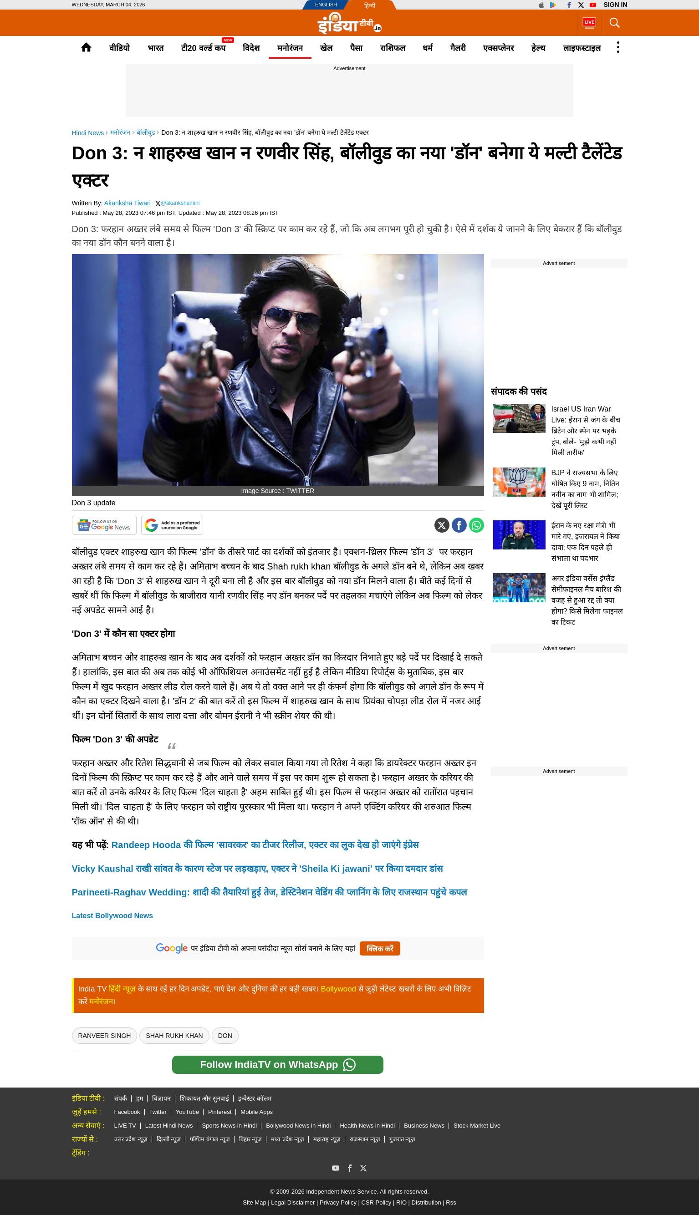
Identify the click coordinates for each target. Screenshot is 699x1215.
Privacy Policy (338, 1202)
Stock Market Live (477, 1125)
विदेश (251, 48)
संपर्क (120, 1098)
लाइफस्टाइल (582, 48)
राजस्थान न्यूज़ (365, 1139)
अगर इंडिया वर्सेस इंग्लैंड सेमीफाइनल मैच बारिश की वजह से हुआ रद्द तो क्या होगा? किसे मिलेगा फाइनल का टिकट (587, 600)
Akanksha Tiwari (127, 203)
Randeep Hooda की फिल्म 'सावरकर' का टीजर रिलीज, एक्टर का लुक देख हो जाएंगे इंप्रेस (265, 845)
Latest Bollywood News (112, 916)
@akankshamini (180, 203)
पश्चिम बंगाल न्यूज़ (210, 1139)
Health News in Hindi (367, 1125)
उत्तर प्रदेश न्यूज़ (131, 1139)
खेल (326, 48)
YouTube (187, 1111)
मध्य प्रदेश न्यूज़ (287, 1139)
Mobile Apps (256, 1111)
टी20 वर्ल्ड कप (203, 48)
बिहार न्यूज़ (250, 1139)
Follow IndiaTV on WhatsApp (277, 1064)
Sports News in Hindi (229, 1125)
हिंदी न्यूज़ (122, 989)
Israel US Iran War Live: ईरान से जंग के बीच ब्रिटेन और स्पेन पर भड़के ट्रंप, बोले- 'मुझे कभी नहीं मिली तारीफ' (585, 431)
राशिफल (392, 48)
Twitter (158, 1111)
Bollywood (339, 989)
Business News (424, 1125)
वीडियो (119, 48)
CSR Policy (377, 1202)
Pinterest (219, 1111)
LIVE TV (125, 1125)
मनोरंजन (290, 48)
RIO (401, 1202)
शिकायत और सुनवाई (205, 1098)
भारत (155, 48)
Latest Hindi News (169, 1125)
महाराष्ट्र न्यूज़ (327, 1139)
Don (225, 1035)
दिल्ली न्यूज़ (169, 1139)
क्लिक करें (380, 949)
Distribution (426, 1202)
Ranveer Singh (104, 1035)
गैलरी (458, 48)
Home (86, 47)
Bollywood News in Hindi (298, 1125)
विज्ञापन (161, 1098)
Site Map (254, 1202)
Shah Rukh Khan (174, 1035)
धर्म (428, 48)
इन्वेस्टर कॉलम (254, 1098)
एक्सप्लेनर (498, 48)
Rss (451, 1202)
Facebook (127, 1111)
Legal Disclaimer (293, 1202)
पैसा (356, 48)
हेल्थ (538, 48)
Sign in (615, 4)
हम (139, 1098)
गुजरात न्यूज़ (402, 1139)
